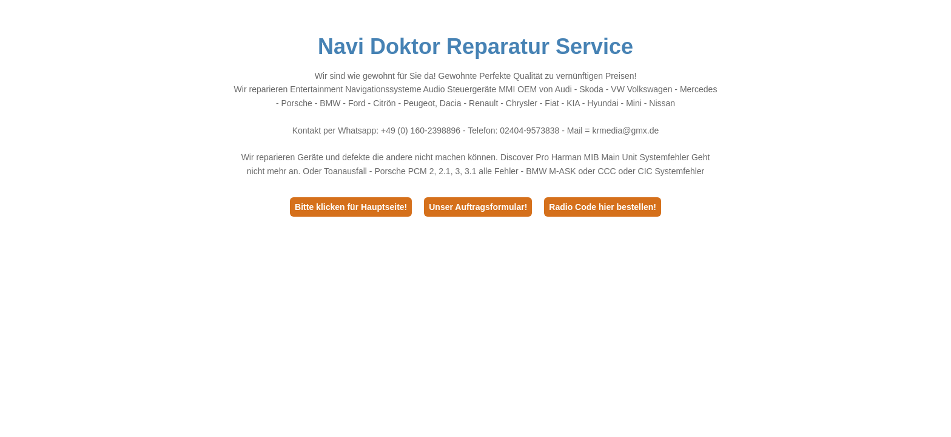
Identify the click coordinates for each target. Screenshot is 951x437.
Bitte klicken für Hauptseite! (351, 207)
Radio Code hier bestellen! (602, 207)
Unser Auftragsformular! (478, 207)
